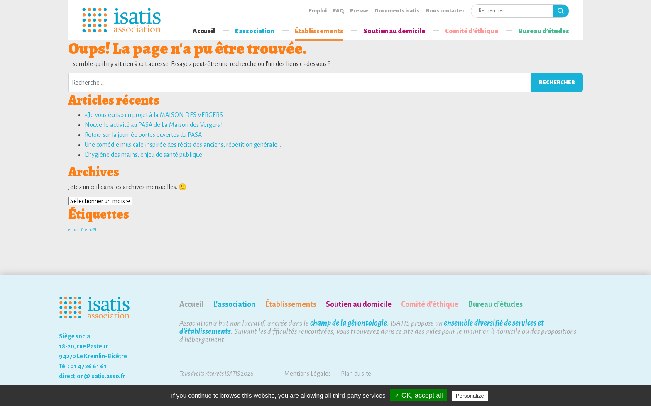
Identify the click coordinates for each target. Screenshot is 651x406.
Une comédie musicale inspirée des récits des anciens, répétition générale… (183, 144)
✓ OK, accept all (418, 395)
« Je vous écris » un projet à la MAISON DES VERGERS (154, 115)
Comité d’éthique (429, 304)
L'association (255, 30)
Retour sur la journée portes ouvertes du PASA (143, 134)
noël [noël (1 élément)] (92, 229)
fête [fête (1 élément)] (83, 229)
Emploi (317, 11)
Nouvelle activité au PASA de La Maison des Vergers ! (154, 125)
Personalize (470, 396)
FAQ (338, 11)
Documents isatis (396, 11)
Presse (359, 11)
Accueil (204, 30)
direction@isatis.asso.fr (92, 376)
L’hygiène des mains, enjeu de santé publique (143, 154)
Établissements (319, 30)
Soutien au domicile (394, 30)
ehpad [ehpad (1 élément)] (73, 229)
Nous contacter (445, 11)
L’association (234, 304)
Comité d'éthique (471, 30)
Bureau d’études (543, 30)
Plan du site (356, 373)
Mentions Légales (307, 373)
